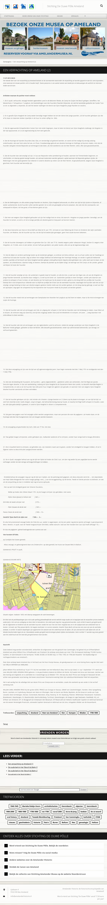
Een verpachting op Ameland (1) (20, 765)
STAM (98, 819)
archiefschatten (51, 808)
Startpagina (9, 18)
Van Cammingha (73, 819)
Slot (63, 714)
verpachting (22, 714)
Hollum (95, 824)
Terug (5, 726)
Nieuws (60, 18)
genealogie (83, 824)
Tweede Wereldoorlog (41, 819)
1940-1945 (14, 808)
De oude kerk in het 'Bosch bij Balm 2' (23, 772)
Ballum (65, 824)
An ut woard (96, 813)
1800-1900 (22, 813)
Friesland (58, 819)
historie (37, 824)
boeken (84, 813)
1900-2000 (10, 813)
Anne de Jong (71, 813)
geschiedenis (24, 824)
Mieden (83, 714)
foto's (46, 824)
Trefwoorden (8, 714)
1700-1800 (94, 714)
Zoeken (101, 6)
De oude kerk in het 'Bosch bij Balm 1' (19, 776)
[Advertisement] (53, 188)
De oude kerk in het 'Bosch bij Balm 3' (23, 769)
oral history (12, 819)
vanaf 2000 (57, 813)
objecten (79, 808)
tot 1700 (45, 813)
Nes (73, 824)
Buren (55, 824)
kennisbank (92, 808)
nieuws (12, 824)
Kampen (72, 714)
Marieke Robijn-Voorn (31, 808)
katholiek (87, 819)
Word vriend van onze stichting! (35, 18)
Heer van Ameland (50, 714)
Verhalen (74, 18)
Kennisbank (67, 808)
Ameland (34, 714)
